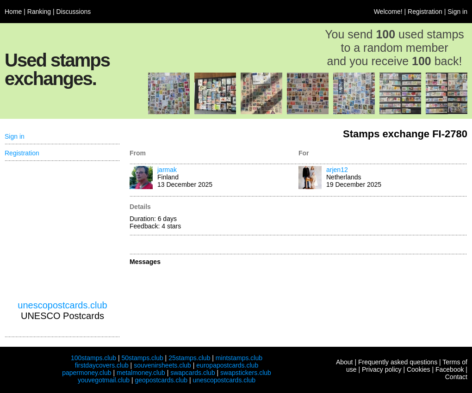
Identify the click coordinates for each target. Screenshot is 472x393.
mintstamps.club (239, 358)
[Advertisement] (62, 231)
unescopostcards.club (62, 305)
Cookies (418, 369)
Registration (425, 11)
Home (13, 11)
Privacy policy (382, 369)
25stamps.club (189, 358)
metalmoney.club (141, 372)
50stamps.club (142, 358)
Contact (456, 377)
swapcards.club (192, 372)
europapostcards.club (227, 365)
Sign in (457, 11)
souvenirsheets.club (162, 365)
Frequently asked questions (397, 362)
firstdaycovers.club (102, 365)
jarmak (167, 169)
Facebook (449, 369)
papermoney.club (86, 372)
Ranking (39, 11)
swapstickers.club (245, 372)
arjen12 (337, 169)
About (344, 362)
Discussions (73, 11)
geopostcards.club (161, 380)
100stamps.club (93, 358)
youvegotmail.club (104, 380)
